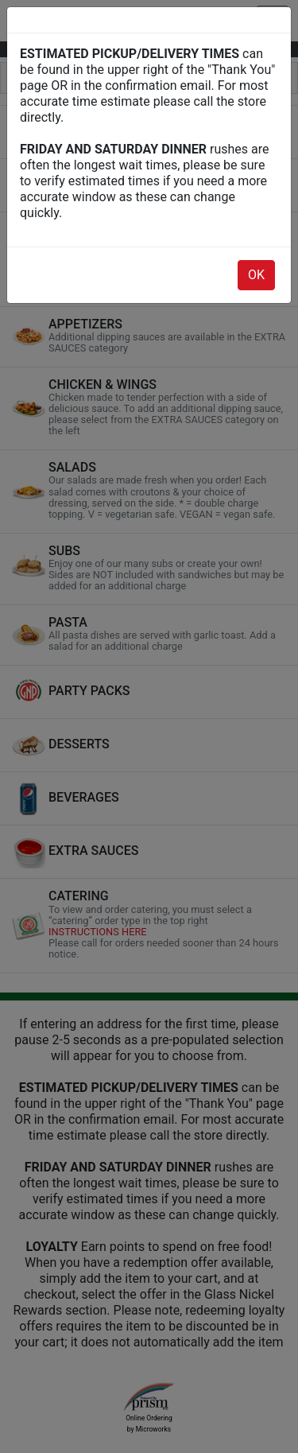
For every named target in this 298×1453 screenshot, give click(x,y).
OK (256, 274)
